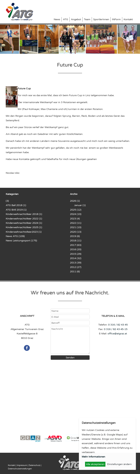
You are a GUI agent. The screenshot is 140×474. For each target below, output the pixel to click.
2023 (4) (75, 218)
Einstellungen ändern (119, 464)
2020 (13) (75, 231)
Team (87, 19)
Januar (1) (80, 205)
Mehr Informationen (93, 456)
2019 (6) (75, 236)
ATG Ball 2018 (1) (16, 205)
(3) (7, 200)
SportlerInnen (101, 19)
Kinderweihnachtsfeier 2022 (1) (24, 218)
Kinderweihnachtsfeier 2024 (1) (24, 222)
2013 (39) (75, 262)
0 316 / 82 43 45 (118, 324)
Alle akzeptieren (95, 464)
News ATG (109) (15, 236)
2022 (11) (75, 222)
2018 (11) (75, 240)
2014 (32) (75, 258)
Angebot (76, 19)
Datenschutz (34, 465)
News (57, 19)
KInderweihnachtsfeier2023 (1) (24, 231)
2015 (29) (75, 253)
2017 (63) (75, 245)
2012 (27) (75, 267)
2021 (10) (75, 227)
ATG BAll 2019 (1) (16, 209)
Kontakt (128, 19)
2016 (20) (75, 249)
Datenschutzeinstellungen (20, 469)
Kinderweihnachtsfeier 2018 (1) (24, 214)
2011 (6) (75, 271)
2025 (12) (75, 209)
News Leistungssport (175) (21, 240)
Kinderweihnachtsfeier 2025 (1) (24, 227)
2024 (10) (75, 214)
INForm (116, 19)
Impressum (22, 465)
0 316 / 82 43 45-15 (115, 329)
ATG (65, 19)
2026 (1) (75, 200)
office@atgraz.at (117, 333)
